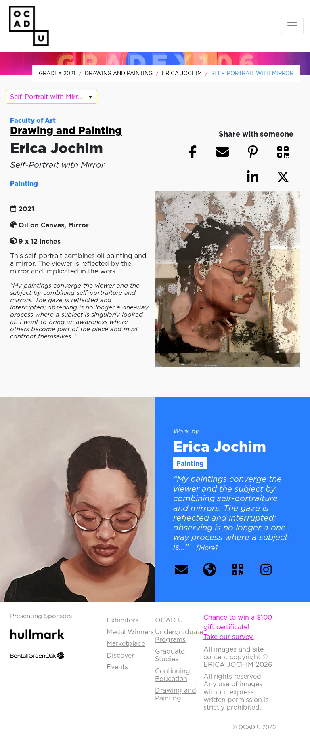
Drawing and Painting (119, 73)
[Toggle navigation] (292, 26)
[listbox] (51, 97)
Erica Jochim (182, 73)
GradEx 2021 (57, 73)
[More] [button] (207, 547)
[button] (282, 151)
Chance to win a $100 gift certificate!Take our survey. (237, 627)
